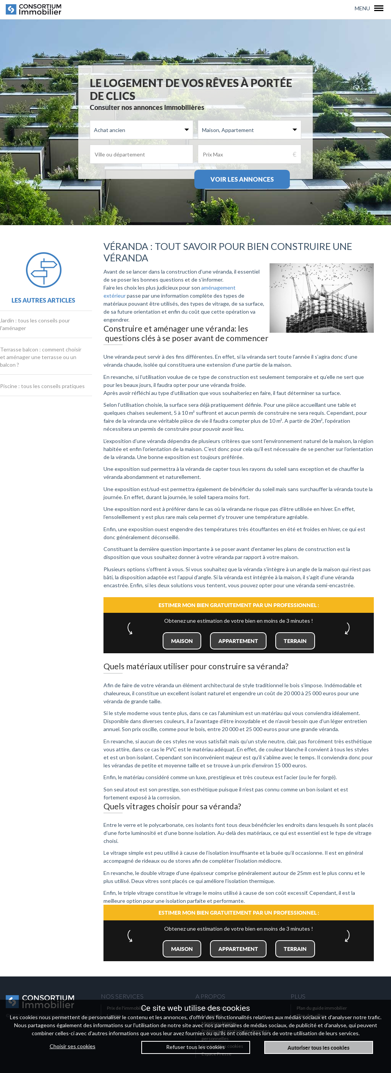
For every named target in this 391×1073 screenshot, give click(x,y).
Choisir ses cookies (72, 1046)
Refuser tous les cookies (195, 1047)
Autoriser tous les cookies (318, 1047)
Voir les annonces (242, 179)
